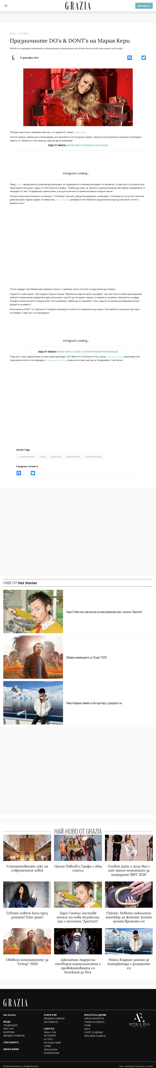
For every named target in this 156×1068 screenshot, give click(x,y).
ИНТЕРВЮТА (51, 1019)
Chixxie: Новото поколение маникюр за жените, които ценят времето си (129, 916)
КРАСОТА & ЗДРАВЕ (95, 1012)
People (19, 184)
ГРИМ (87, 1022)
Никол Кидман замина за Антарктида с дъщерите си (97, 702)
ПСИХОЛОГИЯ (51, 1050)
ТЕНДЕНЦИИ (10, 1022)
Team (121, 1063)
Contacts (149, 1063)
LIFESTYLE (49, 1025)
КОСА (87, 1026)
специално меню (115, 356)
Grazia (12, 33)
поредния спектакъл (57, 360)
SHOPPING (8, 1029)
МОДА (6, 1018)
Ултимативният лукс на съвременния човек (27, 868)
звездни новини (73, 456)
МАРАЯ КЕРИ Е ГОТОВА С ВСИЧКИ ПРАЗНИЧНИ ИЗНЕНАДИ (87, 351)
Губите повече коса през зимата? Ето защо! (27, 914)
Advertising (129, 1063)
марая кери (56, 456)
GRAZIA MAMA (11, 1046)
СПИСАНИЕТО (11, 1039)
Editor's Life (50, 1029)
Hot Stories (23, 33)
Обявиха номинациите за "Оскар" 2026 (89, 657)
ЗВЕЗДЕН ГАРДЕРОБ (14, 1032)
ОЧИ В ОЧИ (50, 1012)
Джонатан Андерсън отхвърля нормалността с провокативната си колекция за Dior (78, 964)
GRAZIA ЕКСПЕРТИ (94, 1015)
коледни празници (93, 456)
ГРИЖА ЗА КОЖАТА (94, 1019)
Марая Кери (79, 132)
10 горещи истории (26, 456)
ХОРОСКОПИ (50, 1046)
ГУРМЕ (47, 1043)
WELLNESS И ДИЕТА (95, 1033)
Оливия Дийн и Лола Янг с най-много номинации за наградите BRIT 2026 (129, 870)
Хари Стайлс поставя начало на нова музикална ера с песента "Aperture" (109, 611)
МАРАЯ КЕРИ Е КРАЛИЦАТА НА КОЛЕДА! (87, 145)
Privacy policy (139, 1063)
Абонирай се (144, 5)
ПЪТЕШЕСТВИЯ (52, 1039)
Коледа (43, 456)
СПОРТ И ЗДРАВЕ (93, 1029)
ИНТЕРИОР (50, 1032)
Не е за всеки (63, 199)
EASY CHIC (8, 1025)
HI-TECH (48, 1036)
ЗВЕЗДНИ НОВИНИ (54, 1015)
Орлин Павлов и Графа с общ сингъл (78, 868)
